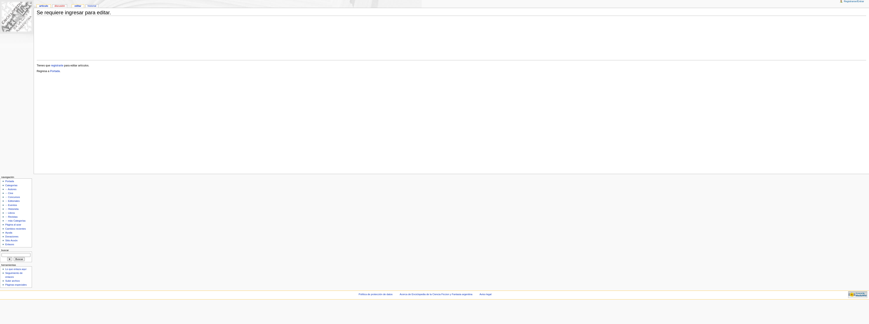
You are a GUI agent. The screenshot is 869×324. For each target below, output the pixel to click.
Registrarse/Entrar (854, 1)
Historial (92, 6)
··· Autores (11, 189)
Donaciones (11, 236)
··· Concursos (12, 197)
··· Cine (9, 193)
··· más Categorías (15, 220)
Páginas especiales (16, 284)
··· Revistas (11, 216)
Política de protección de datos (376, 294)
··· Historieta (11, 209)
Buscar (5, 250)
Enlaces (9, 244)
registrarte (57, 65)
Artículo (43, 6)
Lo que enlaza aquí (15, 269)
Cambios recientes (15, 228)
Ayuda (8, 232)
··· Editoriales (12, 201)
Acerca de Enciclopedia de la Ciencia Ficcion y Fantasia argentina (436, 294)
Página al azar (13, 224)
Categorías (11, 185)
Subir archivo (12, 281)
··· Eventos (11, 205)
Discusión (60, 6)
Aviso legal (485, 294)
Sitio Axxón (11, 240)
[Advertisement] (451, 38)
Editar (78, 6)
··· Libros (10, 213)
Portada (55, 71)
